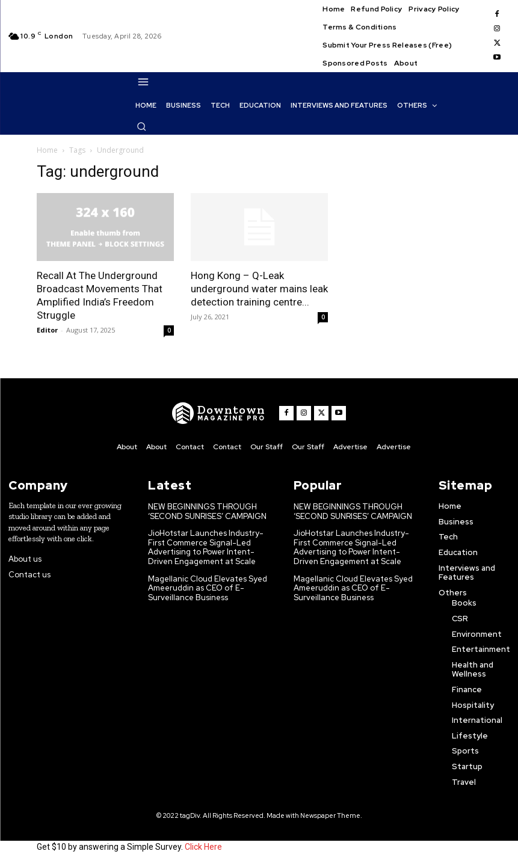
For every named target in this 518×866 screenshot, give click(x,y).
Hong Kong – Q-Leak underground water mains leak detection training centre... (259, 288)
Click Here (203, 847)
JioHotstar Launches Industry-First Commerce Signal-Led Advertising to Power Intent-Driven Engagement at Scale (206, 547)
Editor (47, 329)
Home (47, 150)
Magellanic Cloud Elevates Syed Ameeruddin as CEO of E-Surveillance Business (207, 588)
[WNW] (218, 413)
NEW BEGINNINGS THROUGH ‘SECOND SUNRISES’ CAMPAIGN (207, 511)
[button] (141, 126)
